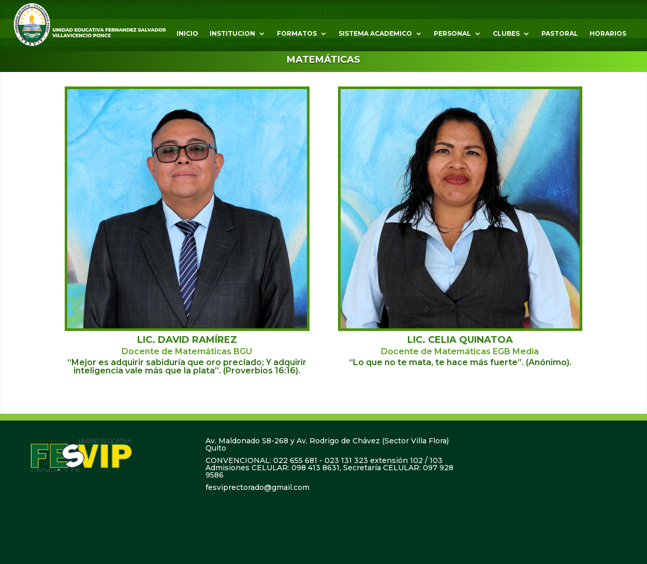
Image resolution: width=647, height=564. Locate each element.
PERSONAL (452, 33)
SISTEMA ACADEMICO (375, 33)
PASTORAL (559, 33)
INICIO (187, 33)
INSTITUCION (232, 33)
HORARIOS (608, 33)
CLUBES (506, 33)
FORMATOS (297, 33)
